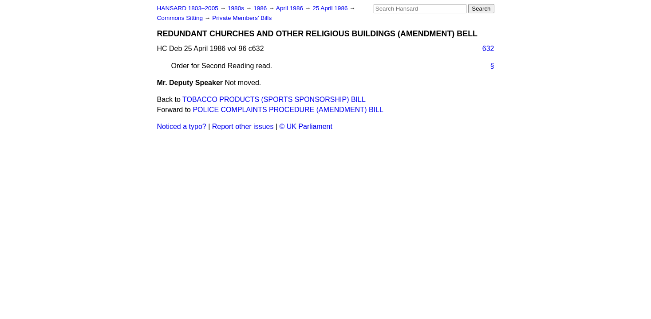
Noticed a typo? (181, 126)
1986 (260, 8)
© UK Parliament (306, 126)
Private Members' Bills (242, 18)
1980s (237, 8)
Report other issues (243, 126)
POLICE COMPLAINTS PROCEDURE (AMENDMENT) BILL (288, 109)
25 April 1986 (330, 8)
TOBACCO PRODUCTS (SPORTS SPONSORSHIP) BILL (274, 99)
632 (488, 48)
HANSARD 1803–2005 (187, 8)
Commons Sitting (181, 18)
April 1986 (290, 8)
